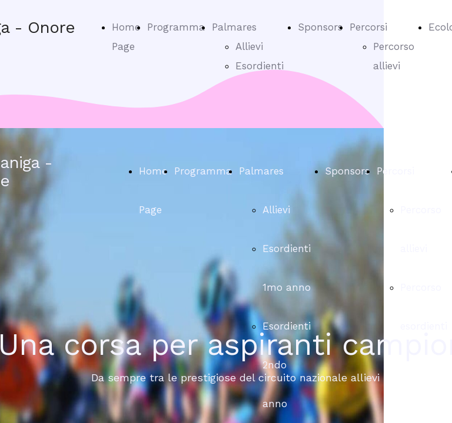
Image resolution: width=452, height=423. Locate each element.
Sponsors (320, 27)
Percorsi (368, 27)
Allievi (249, 46)
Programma (176, 27)
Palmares (234, 27)
